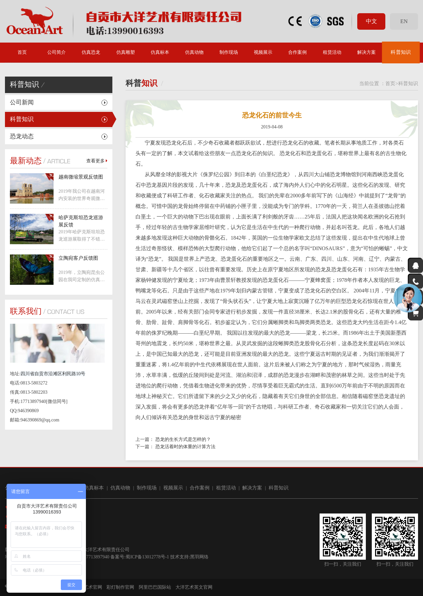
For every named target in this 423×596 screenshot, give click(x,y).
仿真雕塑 (125, 52)
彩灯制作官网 (120, 587)
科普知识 (401, 52)
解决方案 (366, 52)
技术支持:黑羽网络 (189, 556)
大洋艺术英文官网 (193, 587)
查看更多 (97, 160)
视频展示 (263, 52)
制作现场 (228, 52)
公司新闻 (22, 102)
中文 (371, 21)
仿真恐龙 (91, 52)
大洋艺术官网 (88, 587)
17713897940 (96, 556)
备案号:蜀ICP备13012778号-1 (139, 556)
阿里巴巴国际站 (155, 587)
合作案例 (297, 52)
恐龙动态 (22, 136)
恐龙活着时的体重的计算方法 (185, 446)
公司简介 (56, 52)
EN (403, 21)
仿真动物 (194, 52)
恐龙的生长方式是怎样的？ (183, 439)
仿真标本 (160, 52)
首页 (22, 52)
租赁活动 (332, 52)
